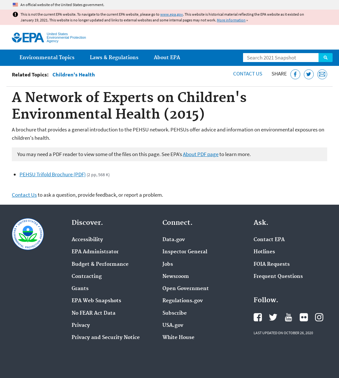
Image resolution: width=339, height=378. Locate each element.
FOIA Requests (272, 264)
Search (326, 57)
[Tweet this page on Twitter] (309, 74)
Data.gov (173, 240)
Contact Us (247, 73)
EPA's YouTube (288, 317)
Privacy (81, 325)
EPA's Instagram (319, 317)
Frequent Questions (278, 277)
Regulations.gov (182, 301)
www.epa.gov (171, 14)
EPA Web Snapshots (96, 301)
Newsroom (175, 277)
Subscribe (174, 313)
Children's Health (73, 74)
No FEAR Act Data (93, 313)
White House (178, 338)
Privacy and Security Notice (106, 338)
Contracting (87, 277)
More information (231, 20)
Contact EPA (269, 240)
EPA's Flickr (304, 317)
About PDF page (200, 154)
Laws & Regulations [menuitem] (114, 58)
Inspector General (184, 252)
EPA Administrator (95, 252)
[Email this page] (322, 74)
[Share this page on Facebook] (295, 74)
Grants (80, 289)
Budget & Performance (100, 264)
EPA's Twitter (273, 317)
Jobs (167, 264)
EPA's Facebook (258, 317)
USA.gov (172, 325)
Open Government (185, 289)
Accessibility (87, 240)
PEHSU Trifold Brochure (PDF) (53, 174)
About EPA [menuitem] (167, 58)
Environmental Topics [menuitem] (47, 58)
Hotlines (264, 252)
